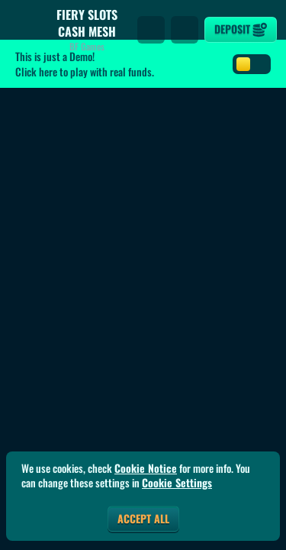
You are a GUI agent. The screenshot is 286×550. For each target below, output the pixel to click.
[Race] (184, 30)
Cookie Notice (145, 468)
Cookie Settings (177, 483)
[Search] (151, 30)
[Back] (23, 30)
